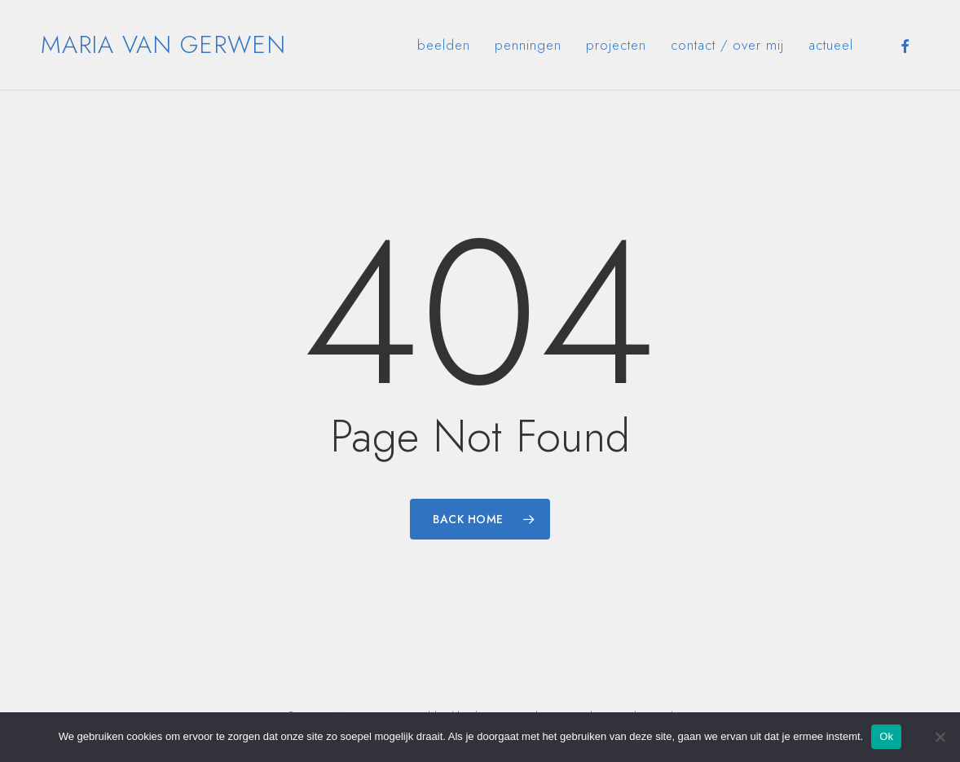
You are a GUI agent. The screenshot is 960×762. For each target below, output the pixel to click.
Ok (886, 736)
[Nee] (939, 737)
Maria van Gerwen (163, 45)
